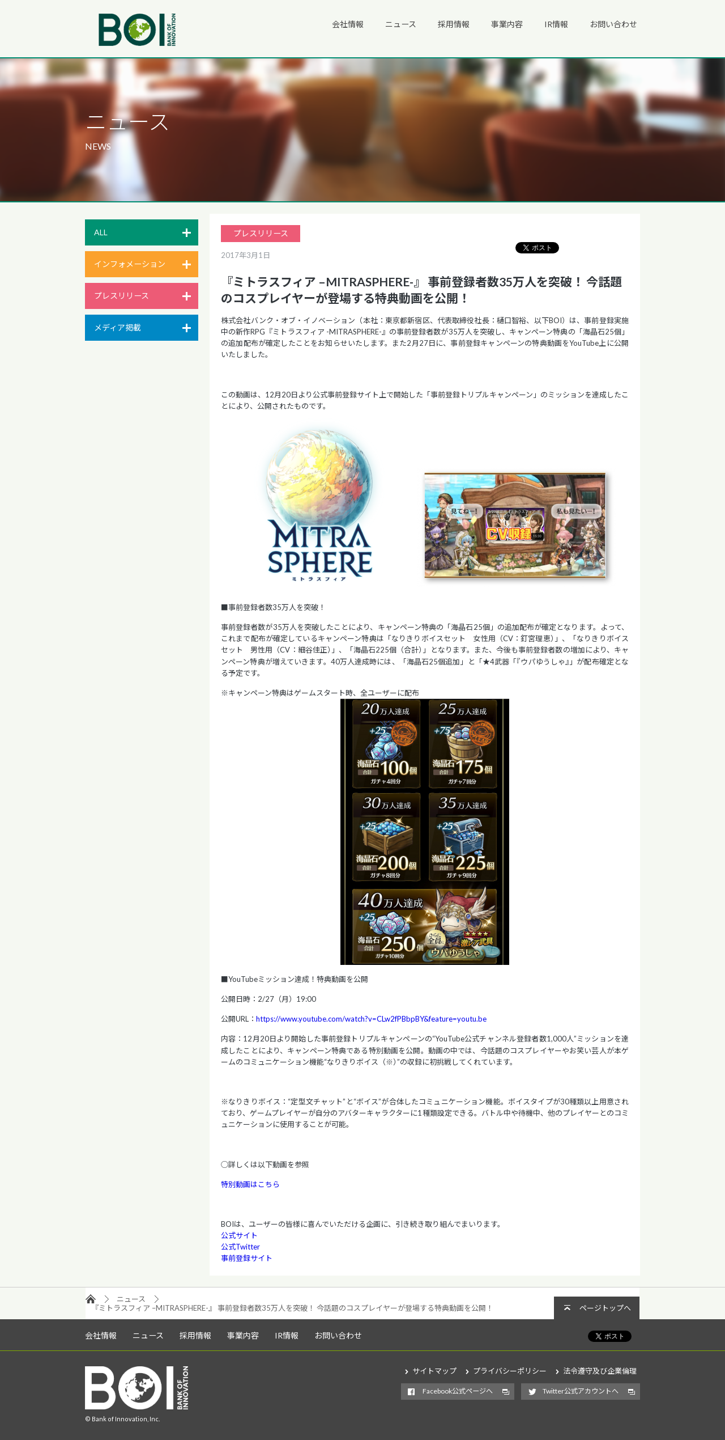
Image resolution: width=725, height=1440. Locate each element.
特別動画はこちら (250, 1184)
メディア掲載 (117, 327)
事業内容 (507, 24)
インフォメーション (129, 264)
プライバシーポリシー (510, 1370)
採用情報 (454, 24)
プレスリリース (121, 295)
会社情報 (348, 24)
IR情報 (556, 24)
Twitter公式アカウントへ (581, 1391)
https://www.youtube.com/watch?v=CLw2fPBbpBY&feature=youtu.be (371, 1018)
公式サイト (239, 1235)
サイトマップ (434, 1370)
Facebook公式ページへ (458, 1391)
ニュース (400, 24)
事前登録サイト (246, 1258)
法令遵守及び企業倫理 (600, 1370)
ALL (101, 232)
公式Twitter (240, 1246)
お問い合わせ (613, 24)
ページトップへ (605, 1307)
